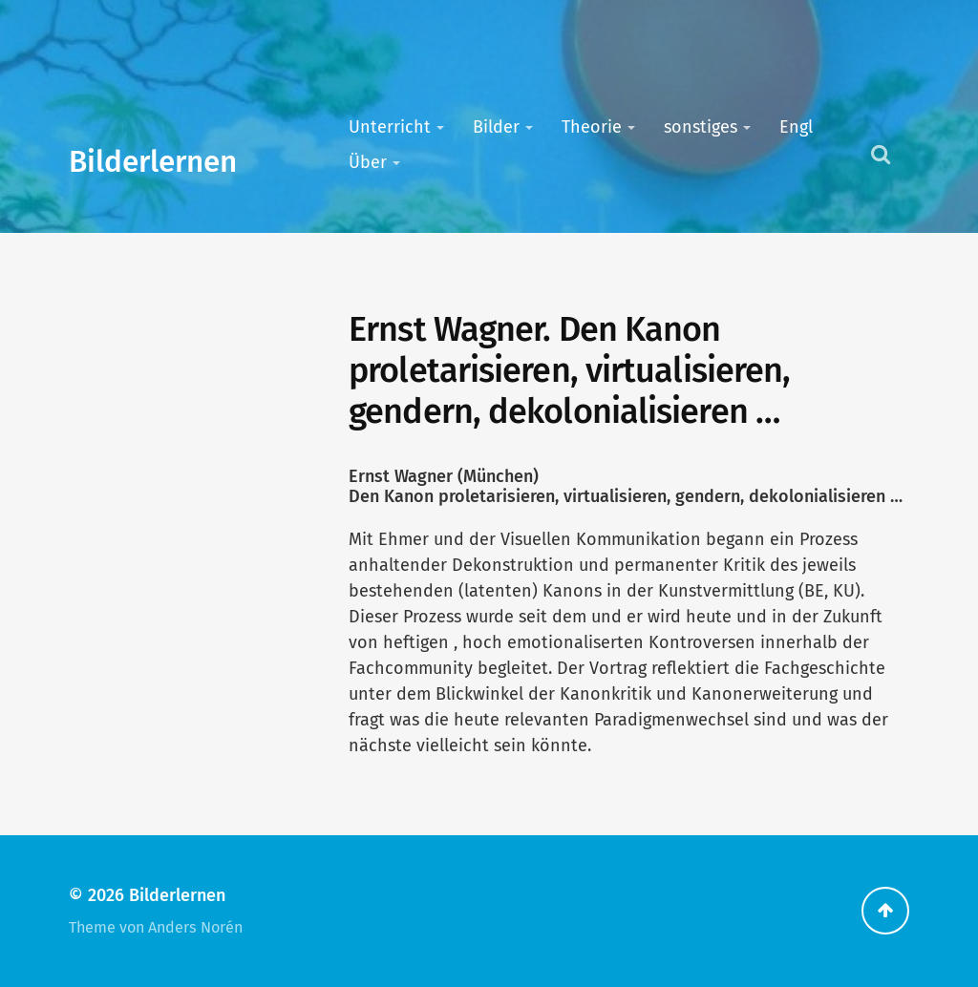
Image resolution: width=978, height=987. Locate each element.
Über (368, 162)
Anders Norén (195, 927)
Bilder (496, 126)
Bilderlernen (153, 161)
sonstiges (700, 126)
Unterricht (390, 126)
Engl (796, 126)
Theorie (592, 126)
